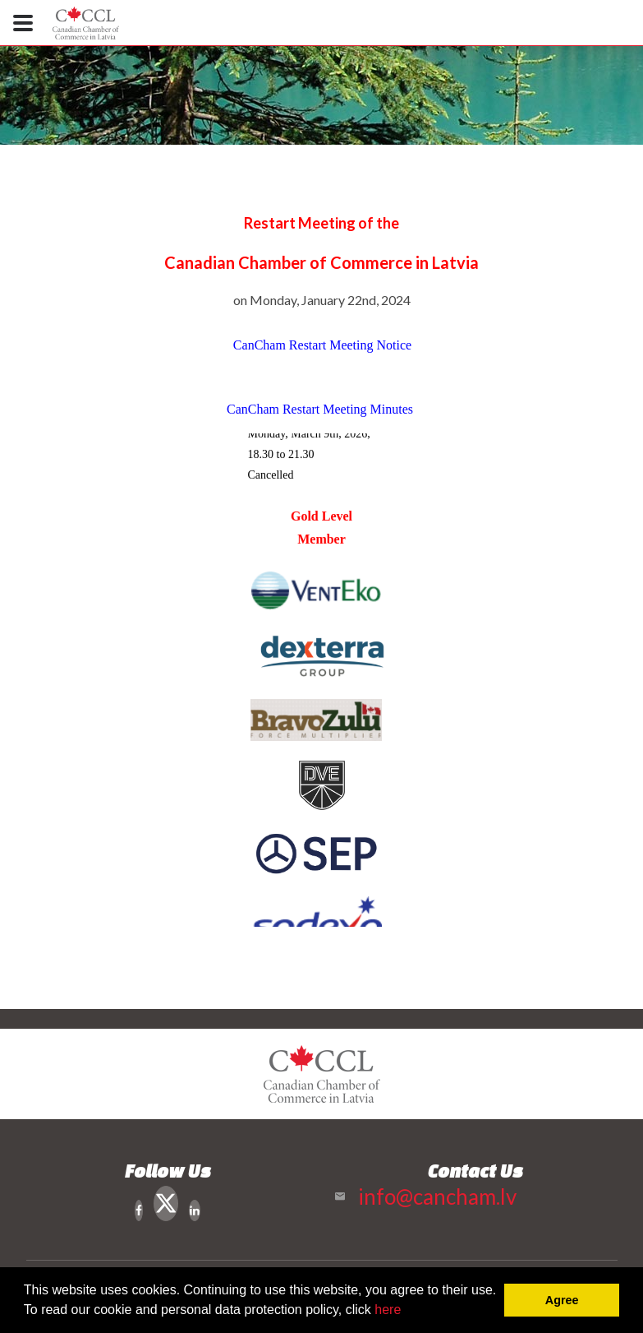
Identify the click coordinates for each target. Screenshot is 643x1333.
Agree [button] (562, 1300)
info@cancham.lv (437, 1196)
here (387, 1310)
